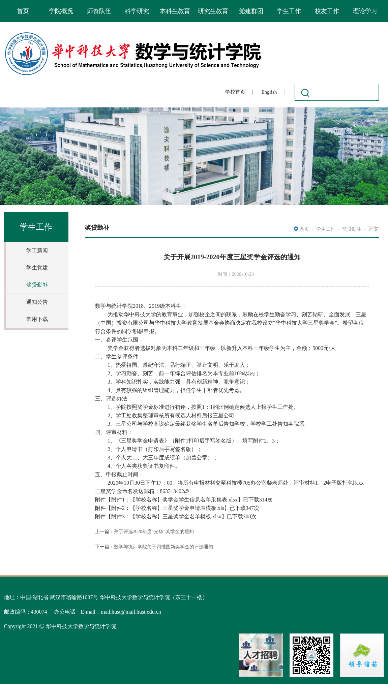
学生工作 (289, 11)
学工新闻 (37, 250)
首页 (23, 11)
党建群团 (251, 11)
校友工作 (327, 11)
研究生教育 (213, 11)
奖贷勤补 (37, 285)
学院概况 (61, 11)
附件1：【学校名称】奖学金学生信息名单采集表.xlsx (174, 499)
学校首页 (235, 92)
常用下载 (37, 319)
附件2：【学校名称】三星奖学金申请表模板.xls (167, 508)
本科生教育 (175, 11)
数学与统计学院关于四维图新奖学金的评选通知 (163, 546)
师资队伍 (99, 11)
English (269, 92)
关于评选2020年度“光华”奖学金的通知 (153, 531)
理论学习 (365, 11)
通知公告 (37, 302)
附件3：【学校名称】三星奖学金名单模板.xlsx (166, 516)
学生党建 (37, 267)
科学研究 (137, 11)
